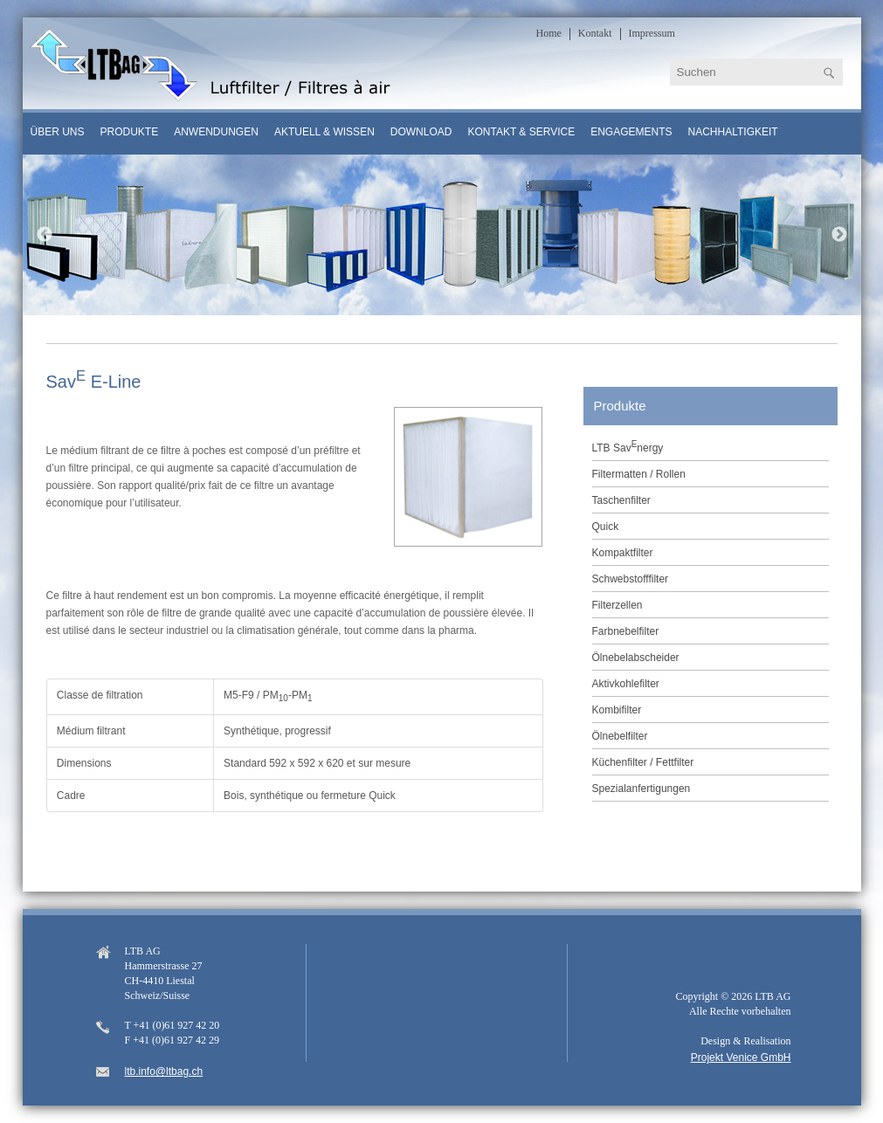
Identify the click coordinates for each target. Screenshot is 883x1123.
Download (421, 132)
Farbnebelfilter (625, 631)
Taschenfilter (621, 500)
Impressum (652, 33)
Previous (44, 235)
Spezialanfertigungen (641, 788)
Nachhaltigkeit (733, 132)
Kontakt (595, 33)
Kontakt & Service (521, 132)
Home (549, 33)
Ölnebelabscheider (635, 657)
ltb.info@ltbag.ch (164, 1071)
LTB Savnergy (628, 446)
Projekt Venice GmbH (741, 1057)
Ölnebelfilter (620, 736)
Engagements (631, 132)
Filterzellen (617, 605)
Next (839, 235)
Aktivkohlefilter (625, 684)
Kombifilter (617, 710)
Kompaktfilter (622, 553)
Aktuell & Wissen (324, 132)
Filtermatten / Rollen (639, 474)
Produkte (129, 132)
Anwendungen (216, 132)
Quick (605, 526)
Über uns (58, 132)
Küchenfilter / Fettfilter (643, 762)
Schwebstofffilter (630, 579)
